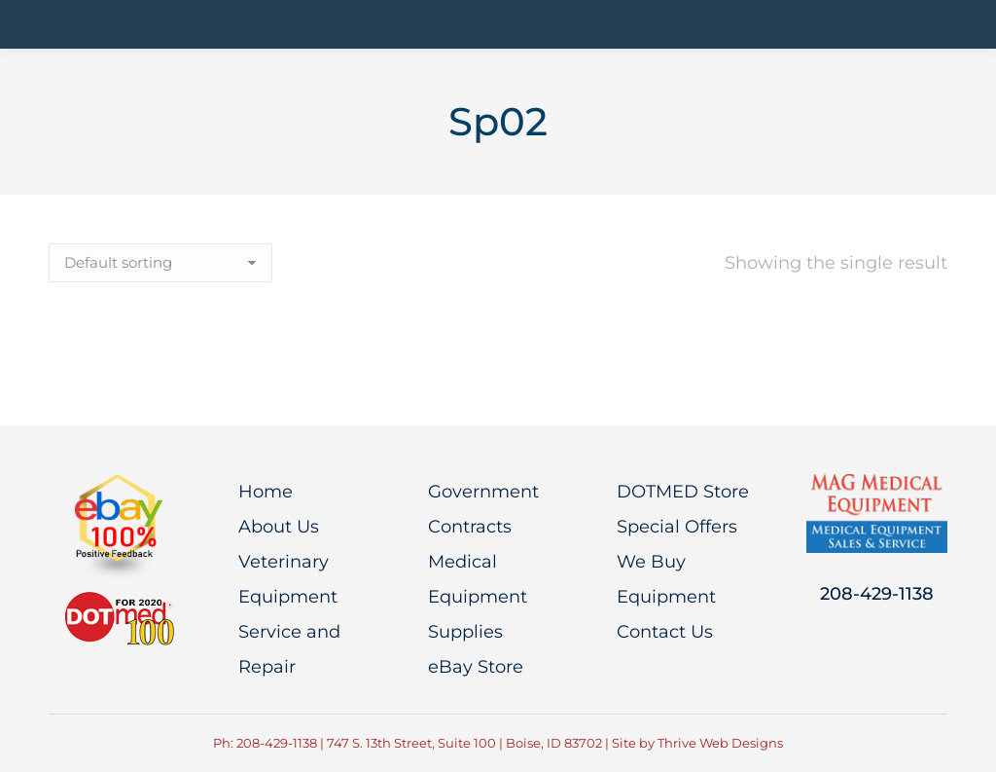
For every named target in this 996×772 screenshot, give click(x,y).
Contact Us (665, 632)
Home (265, 491)
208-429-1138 (877, 594)
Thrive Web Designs (720, 743)
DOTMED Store (683, 491)
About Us (278, 526)
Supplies (465, 632)
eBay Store (475, 667)
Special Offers (677, 526)
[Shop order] (160, 262)
